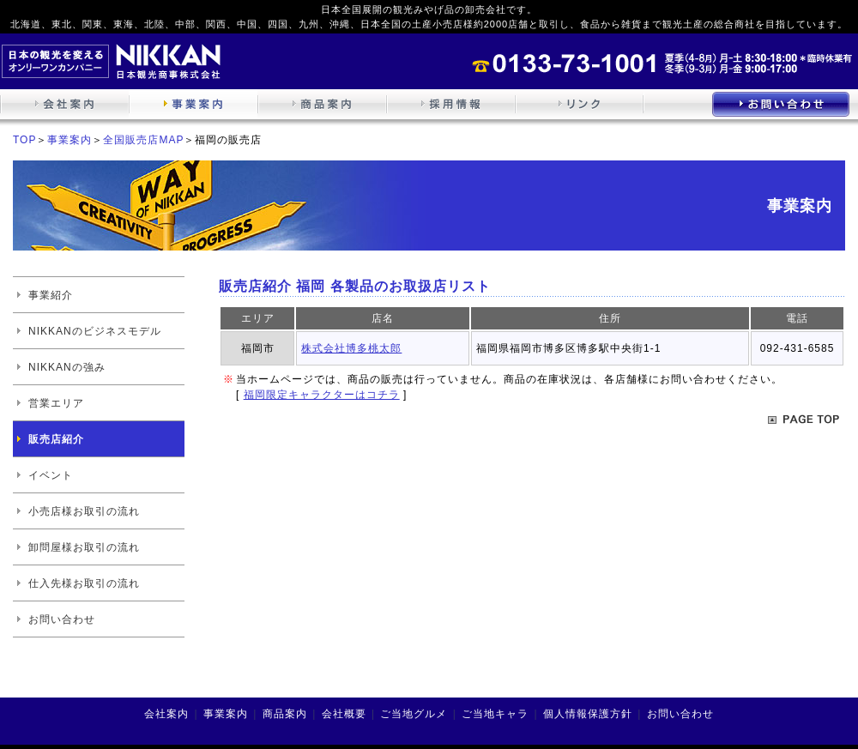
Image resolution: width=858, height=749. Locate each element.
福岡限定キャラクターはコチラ (322, 395)
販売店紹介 (56, 439)
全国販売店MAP (143, 140)
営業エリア (56, 403)
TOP (24, 140)
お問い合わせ (61, 619)
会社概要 (344, 714)
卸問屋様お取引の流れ (84, 547)
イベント (50, 475)
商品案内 (285, 714)
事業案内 (69, 140)
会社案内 (166, 714)
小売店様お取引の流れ (84, 511)
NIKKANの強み (67, 367)
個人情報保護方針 (587, 714)
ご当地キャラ (495, 714)
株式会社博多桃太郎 (351, 348)
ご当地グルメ (413, 714)
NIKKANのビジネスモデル (94, 331)
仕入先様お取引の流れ (84, 583)
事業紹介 (50, 295)
